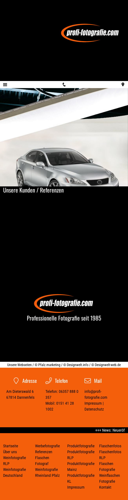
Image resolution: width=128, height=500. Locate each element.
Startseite (10, 446)
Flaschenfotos (110, 446)
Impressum (93, 403)
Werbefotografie (47, 446)
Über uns (10, 451)
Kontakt (105, 487)
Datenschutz (94, 409)
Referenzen (43, 451)
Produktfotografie (80, 446)
